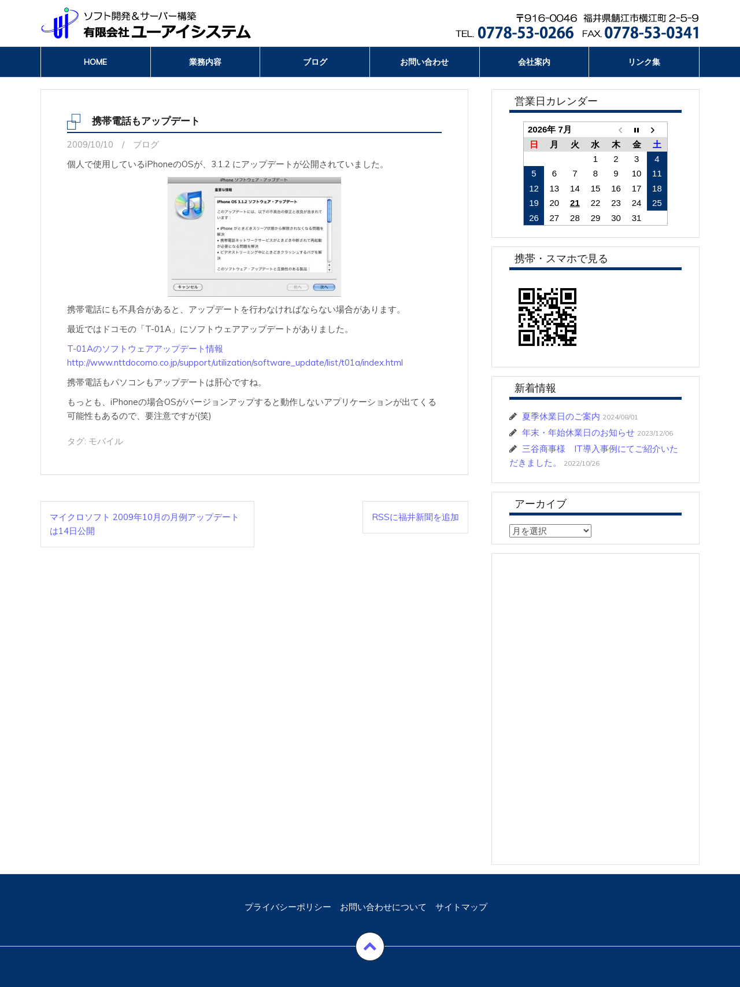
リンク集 (644, 62)
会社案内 (534, 62)
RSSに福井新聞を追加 (415, 516)
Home (95, 62)
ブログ (315, 62)
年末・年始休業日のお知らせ (578, 432)
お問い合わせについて (383, 906)
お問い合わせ (424, 62)
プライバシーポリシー (288, 906)
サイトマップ (461, 906)
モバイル (105, 441)
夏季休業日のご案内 (561, 416)
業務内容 (205, 62)
